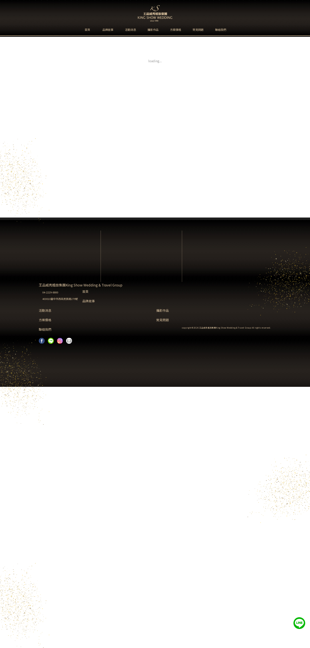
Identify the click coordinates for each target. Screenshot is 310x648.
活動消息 (130, 30)
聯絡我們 (220, 30)
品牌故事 (107, 30)
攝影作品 (153, 30)
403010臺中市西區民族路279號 (60, 299)
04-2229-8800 (50, 292)
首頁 (87, 30)
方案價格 (175, 30)
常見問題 (198, 30)
